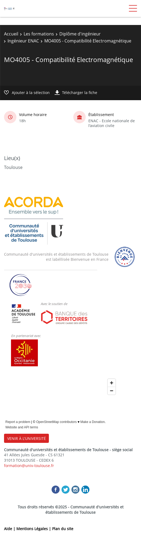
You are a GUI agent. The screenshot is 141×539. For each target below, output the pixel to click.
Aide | (10, 528)
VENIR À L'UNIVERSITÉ (26, 438)
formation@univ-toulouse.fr (29, 465)
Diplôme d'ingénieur (80, 34)
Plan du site (62, 528)
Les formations (39, 34)
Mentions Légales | (34, 528)
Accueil (11, 34)
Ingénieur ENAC (23, 41)
